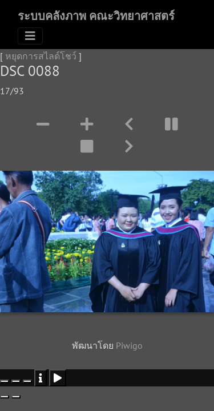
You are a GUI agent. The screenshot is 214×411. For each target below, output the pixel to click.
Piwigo (129, 345)
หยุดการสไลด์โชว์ (40, 56)
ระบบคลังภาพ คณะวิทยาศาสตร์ (96, 16)
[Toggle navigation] (30, 36)
